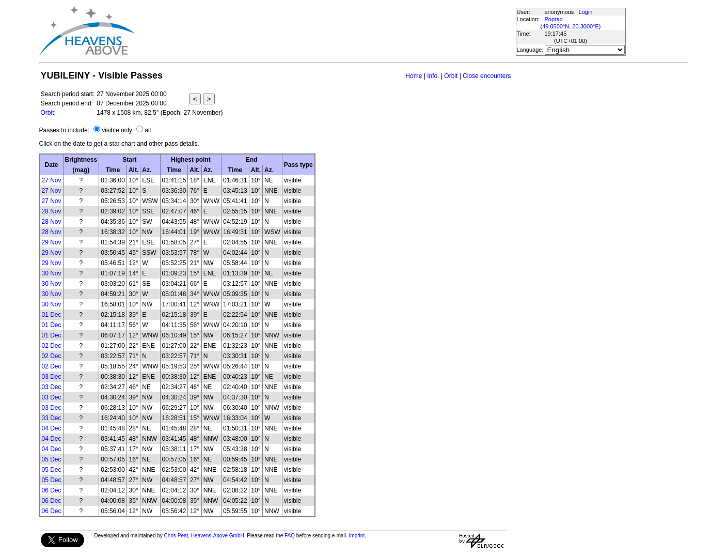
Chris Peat (176, 535)
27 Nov (51, 180)
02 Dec (51, 345)
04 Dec (51, 428)
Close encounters (487, 76)
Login (586, 12)
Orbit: (48, 112)
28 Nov (51, 211)
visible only (117, 130)
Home (413, 76)
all (148, 130)
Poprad (554, 19)
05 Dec (51, 459)
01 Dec (51, 314)
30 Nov (51, 273)
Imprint (357, 535)
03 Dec (51, 376)
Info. (433, 76)
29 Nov (51, 242)
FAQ (290, 535)
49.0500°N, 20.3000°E (570, 26)
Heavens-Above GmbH (217, 535)
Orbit (450, 76)
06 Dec (51, 490)
